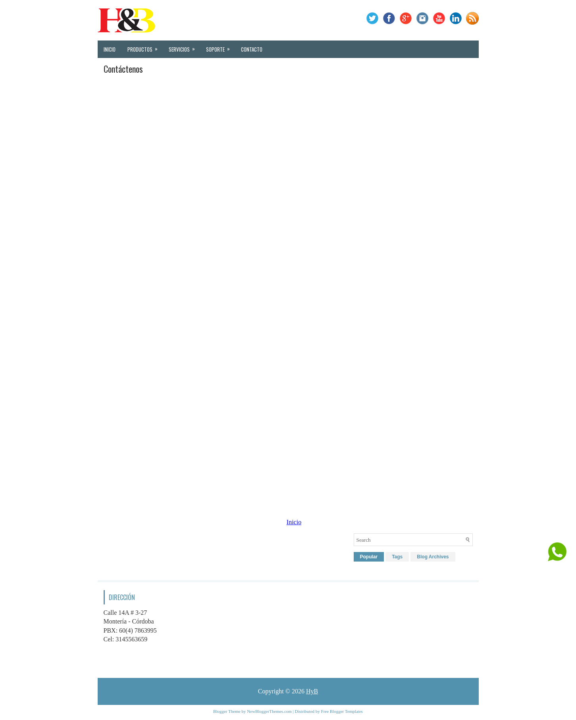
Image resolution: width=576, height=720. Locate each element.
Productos (145, 47)
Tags (397, 557)
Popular (369, 557)
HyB (312, 691)
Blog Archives (433, 557)
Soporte (220, 47)
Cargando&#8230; (288, 285)
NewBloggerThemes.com (269, 711)
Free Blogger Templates (342, 711)
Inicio (110, 49)
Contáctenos (123, 68)
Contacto (251, 49)
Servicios (184, 47)
